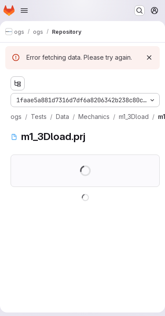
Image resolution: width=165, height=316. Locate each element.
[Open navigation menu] (24, 11)
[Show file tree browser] (18, 83)
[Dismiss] (149, 57)
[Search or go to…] (139, 10)
